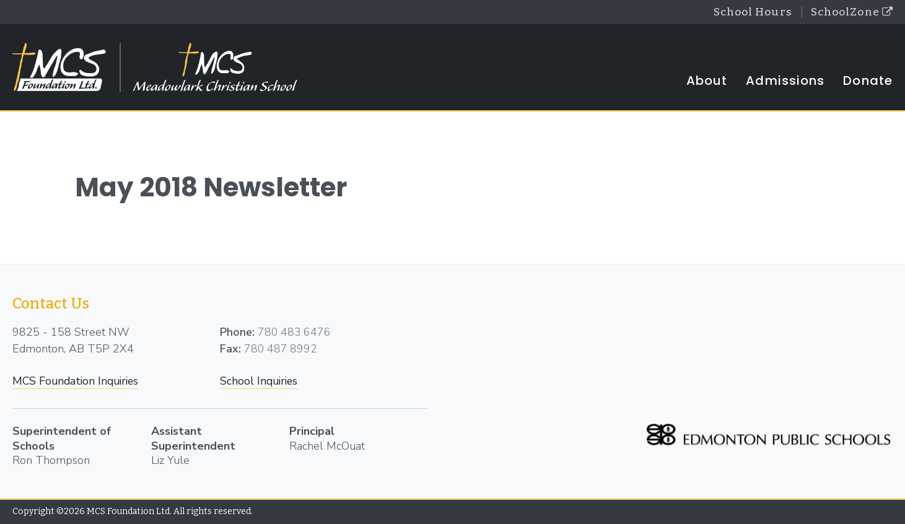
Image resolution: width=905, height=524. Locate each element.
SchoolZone (850, 12)
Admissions (785, 81)
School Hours (748, 12)
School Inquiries (260, 381)
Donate (868, 81)
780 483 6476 (295, 332)
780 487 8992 (281, 349)
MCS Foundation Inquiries (78, 381)
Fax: (230, 349)
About (707, 81)
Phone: (237, 332)
